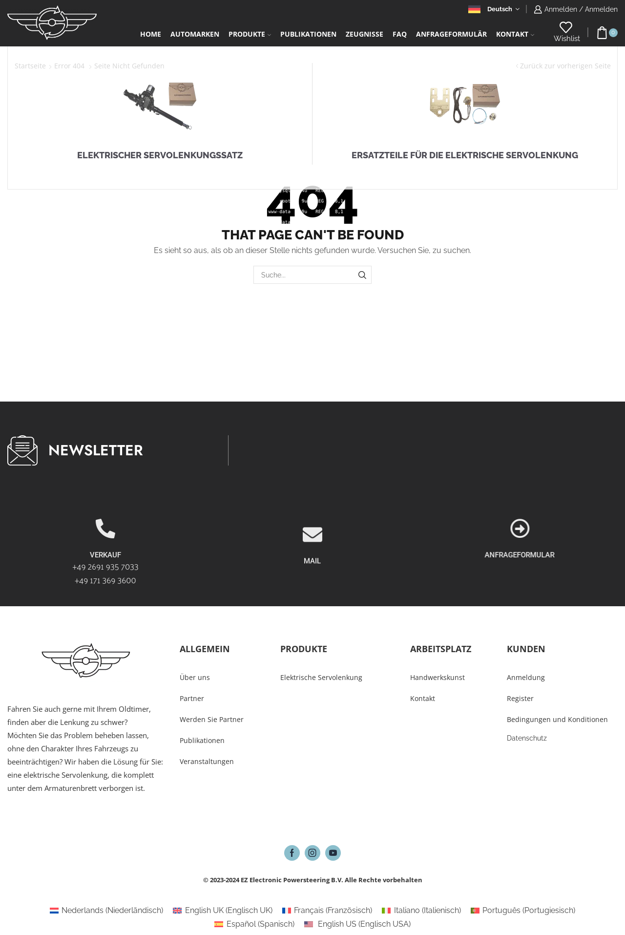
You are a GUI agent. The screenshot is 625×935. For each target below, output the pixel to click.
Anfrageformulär (451, 34)
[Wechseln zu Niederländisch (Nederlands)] (106, 910)
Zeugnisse (364, 34)
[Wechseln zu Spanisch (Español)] (254, 924)
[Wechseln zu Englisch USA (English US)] (357, 924)
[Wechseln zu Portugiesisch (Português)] (523, 910)
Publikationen (308, 34)
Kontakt (515, 34)
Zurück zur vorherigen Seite (565, 65)
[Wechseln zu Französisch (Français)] (327, 910)
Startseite (30, 65)
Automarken (194, 34)
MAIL (312, 602)
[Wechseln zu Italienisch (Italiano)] (421, 910)
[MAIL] (312, 576)
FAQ (400, 34)
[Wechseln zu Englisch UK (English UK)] (222, 910)
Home (150, 34)
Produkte (250, 34)
